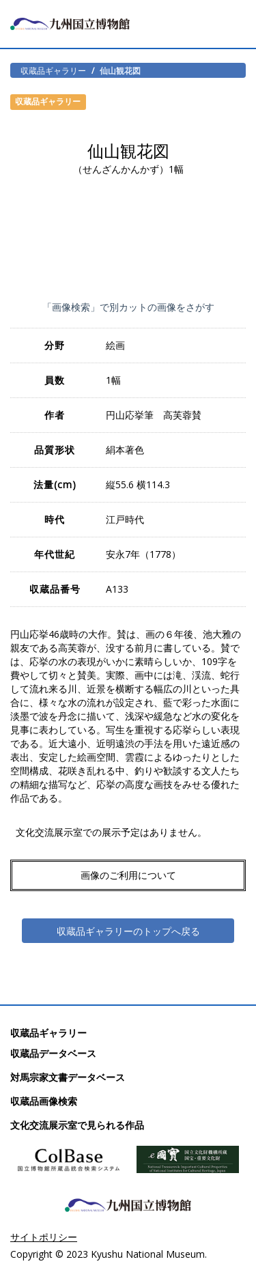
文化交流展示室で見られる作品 (77, 1124)
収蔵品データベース (53, 1053)
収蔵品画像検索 (43, 1101)
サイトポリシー (43, 1236)
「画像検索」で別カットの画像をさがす (128, 306)
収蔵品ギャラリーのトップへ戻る (128, 931)
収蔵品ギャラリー (53, 70)
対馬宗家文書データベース (67, 1077)
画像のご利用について (128, 875)
